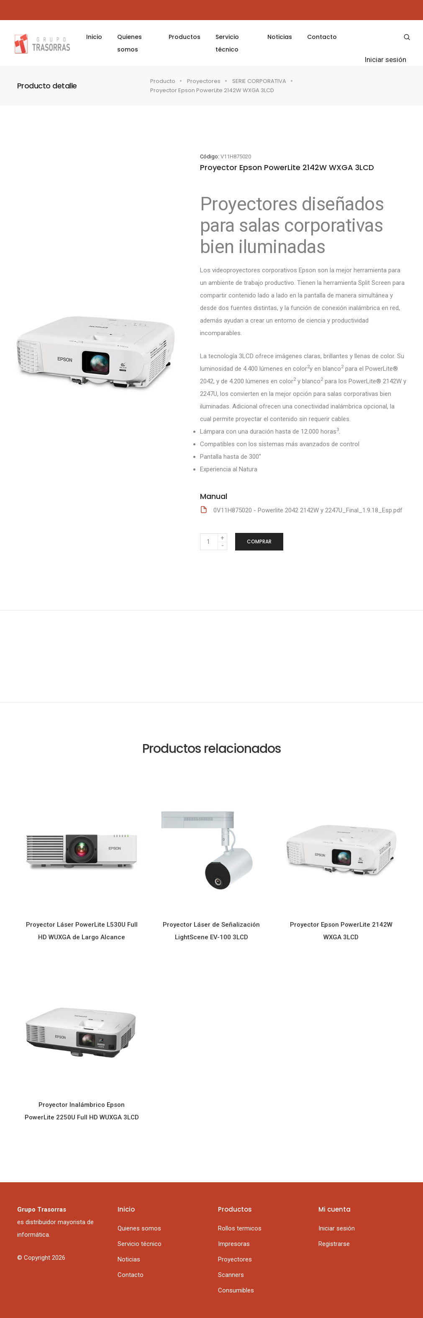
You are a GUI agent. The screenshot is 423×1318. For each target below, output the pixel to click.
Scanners (231, 1275)
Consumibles (236, 1290)
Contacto (316, 37)
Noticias (273, 37)
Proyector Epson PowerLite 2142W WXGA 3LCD (341, 931)
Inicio (100, 37)
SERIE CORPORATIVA (259, 81)
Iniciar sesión (377, 59)
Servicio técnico (227, 43)
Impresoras (234, 1244)
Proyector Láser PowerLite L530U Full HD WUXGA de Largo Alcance (82, 931)
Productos (184, 37)
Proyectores (203, 81)
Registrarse (334, 1244)
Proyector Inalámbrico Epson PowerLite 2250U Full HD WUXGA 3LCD (82, 1111)
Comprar (259, 541)
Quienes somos (135, 43)
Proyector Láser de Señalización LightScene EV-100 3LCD (211, 931)
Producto (162, 81)
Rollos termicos (239, 1228)
